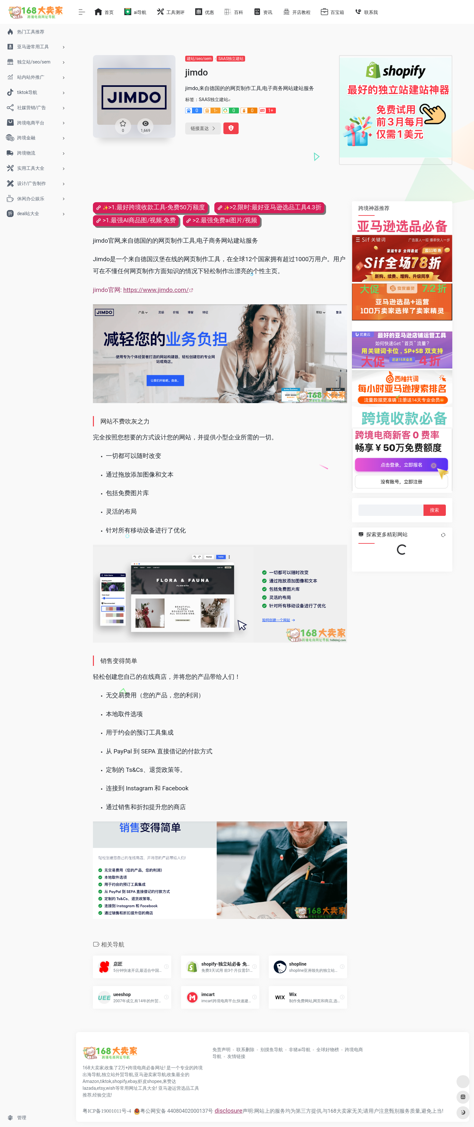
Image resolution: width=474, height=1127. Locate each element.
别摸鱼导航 (271, 1049)
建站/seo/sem (199, 58)
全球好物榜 (327, 1049)
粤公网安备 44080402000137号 (173, 1111)
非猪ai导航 (299, 1049)
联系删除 (245, 1049)
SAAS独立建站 (230, 58)
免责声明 (221, 1049)
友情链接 (236, 1056)
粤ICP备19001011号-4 (107, 1111)
